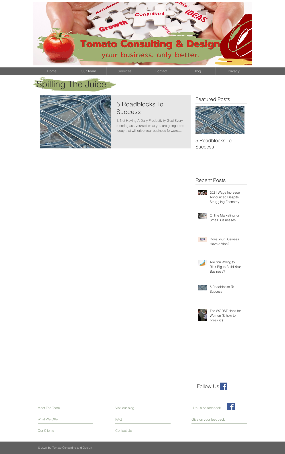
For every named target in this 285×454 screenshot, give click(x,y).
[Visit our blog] (134, 407)
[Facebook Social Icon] (223, 386)
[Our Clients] (54, 430)
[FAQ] (128, 419)
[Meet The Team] (57, 407)
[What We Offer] (54, 419)
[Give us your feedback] (209, 419)
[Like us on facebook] (211, 407)
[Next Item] (237, 120)
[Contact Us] (132, 430)
